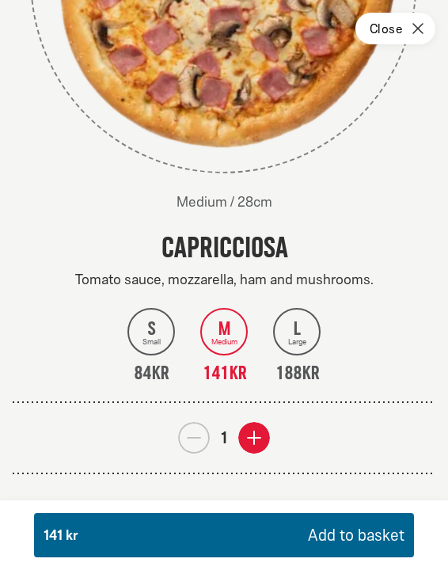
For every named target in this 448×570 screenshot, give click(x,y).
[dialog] (224, 285)
